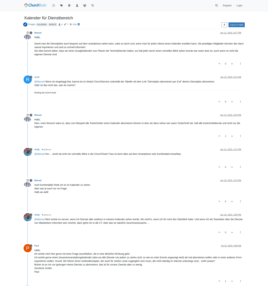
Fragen (32, 24)
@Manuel (39, 81)
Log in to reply (236, 25)
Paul (36, 246)
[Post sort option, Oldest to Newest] (224, 24)
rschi (36, 77)
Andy (37, 149)
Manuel (38, 33)
